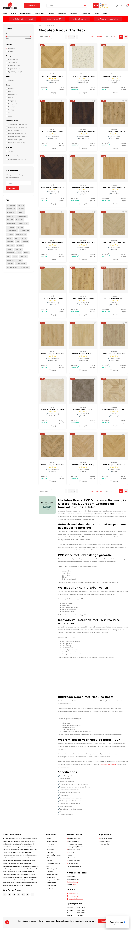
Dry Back (10, 220)
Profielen (49, 861)
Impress (20, 227)
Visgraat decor (14, 69)
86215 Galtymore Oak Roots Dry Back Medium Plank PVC (83, 354)
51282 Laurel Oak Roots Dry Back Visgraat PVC (83, 465)
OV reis (74, 885)
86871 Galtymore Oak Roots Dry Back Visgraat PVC (114, 465)
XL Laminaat (24, 267)
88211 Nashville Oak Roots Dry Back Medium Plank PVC (114, 298)
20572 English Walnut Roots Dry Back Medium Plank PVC (53, 132)
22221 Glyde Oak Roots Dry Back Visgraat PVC (113, 76)
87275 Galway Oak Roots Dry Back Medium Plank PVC (114, 132)
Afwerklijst (11, 205)
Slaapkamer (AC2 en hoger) (17, 124)
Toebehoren (86, 14)
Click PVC (10, 216)
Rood (11, 110)
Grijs (10, 98)
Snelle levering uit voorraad (23, 19)
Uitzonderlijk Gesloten (74, 866)
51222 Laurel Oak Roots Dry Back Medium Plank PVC (114, 354)
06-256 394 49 (73, 896)
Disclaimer (71, 852)
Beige (11, 89)
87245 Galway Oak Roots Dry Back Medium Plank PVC (52, 354)
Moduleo (11, 51)
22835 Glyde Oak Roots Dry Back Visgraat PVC (52, 76)
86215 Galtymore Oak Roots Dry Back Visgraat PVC (83, 187)
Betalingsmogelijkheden (75, 847)
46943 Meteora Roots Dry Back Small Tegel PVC (83, 409)
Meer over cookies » (119, 924)
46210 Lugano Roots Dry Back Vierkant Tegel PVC (83, 76)
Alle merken (11, 48)
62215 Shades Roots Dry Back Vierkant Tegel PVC (114, 409)
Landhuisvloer (21, 234)
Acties (49, 838)
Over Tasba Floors (73, 841)
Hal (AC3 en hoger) (15, 131)
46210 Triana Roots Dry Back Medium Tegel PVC (52, 409)
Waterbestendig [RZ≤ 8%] (17, 160)
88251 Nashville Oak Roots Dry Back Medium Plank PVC (83, 298)
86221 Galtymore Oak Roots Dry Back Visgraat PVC (53, 298)
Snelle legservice (79, 19)
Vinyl (19, 260)
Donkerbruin (13, 95)
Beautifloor (11, 209)
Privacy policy (72, 858)
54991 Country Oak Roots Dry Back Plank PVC (83, 132)
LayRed (9, 238)
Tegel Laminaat (51, 885)
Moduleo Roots (49, 25)
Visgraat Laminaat (52, 874)
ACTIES (13, 14)
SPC (8, 256)
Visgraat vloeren (25, 14)
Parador (19, 245)
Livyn (16, 238)
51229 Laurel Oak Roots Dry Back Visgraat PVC (114, 243)
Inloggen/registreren (106, 838)
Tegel (15, 256)
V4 (10, 151)
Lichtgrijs (12, 101)
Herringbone (11, 223)
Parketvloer (62, 14)
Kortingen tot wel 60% (52, 19)
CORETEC (20, 212)
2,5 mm (11, 80)
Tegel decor (12, 63)
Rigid (19, 253)
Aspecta (21, 205)
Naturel (11, 107)
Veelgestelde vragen (74, 838)
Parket (9, 249)
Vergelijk (53, 93)
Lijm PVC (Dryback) (15, 72)
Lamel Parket (24, 231)
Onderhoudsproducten (54, 855)
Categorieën (32, 6)
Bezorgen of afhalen (74, 850)
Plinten (49, 858)
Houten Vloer (23, 223)
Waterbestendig (12, 267)
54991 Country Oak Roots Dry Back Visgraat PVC (52, 187)
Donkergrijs (12, 104)
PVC (17, 242)
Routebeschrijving (72, 882)
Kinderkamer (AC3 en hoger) (17, 137)
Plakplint (18, 249)
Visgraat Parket (51, 883)
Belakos (21, 209)
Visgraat (10, 264)
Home (5, 14)
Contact (96, 14)
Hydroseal (10, 227)
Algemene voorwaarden (75, 844)
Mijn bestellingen (105, 841)
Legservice (50, 872)
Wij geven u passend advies (108, 19)
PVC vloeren (39, 14)
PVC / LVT (25, 242)
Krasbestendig (11, 231)
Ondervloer (73, 14)
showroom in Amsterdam (108, 764)
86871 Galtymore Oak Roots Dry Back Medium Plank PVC (114, 187)
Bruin (11, 92)
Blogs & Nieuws (73, 863)
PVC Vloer (10, 245)
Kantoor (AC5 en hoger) (16, 143)
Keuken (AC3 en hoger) (16, 140)
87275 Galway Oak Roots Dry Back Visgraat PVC (52, 465)
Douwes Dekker (21, 216)
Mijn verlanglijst (104, 844)
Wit (10, 113)
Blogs (105, 14)
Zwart (11, 116)
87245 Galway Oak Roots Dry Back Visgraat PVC (83, 243)
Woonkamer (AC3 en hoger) (17, 127)
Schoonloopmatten (53, 869)
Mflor (24, 238)
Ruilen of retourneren (74, 861)
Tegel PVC (24, 256)
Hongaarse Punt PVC (53, 880)
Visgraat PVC (51, 877)
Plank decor (13, 60)
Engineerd (19, 220)
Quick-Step (10, 253)
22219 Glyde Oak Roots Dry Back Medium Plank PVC (52, 243)
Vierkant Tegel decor (15, 66)
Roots (26, 253)
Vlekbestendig (20, 264)
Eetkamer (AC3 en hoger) (17, 134)
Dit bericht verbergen (108, 921)
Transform (10, 260)
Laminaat (51, 14)
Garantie (70, 855)
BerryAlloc (10, 212)
